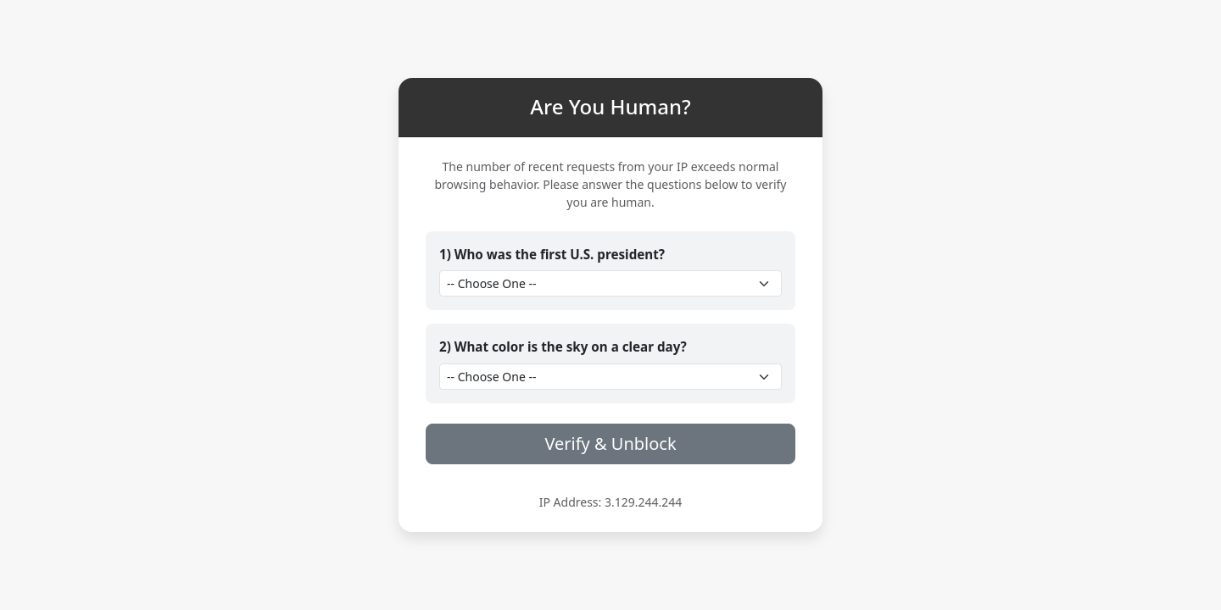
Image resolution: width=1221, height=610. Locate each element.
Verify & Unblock (610, 443)
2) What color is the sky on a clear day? (563, 346)
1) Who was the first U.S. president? (552, 254)
